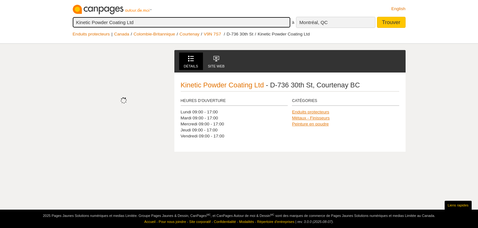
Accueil (149, 222)
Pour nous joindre (172, 222)
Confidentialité (225, 222)
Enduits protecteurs (91, 34)
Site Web (216, 62)
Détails (191, 62)
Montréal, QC (314, 22)
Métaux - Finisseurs (311, 118)
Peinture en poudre (310, 124)
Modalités (246, 222)
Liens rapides (458, 205)
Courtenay (189, 34)
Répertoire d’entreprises (275, 222)
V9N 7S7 (212, 34)
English (398, 8)
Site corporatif (200, 222)
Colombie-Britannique (154, 34)
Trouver (391, 22)
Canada (121, 34)
